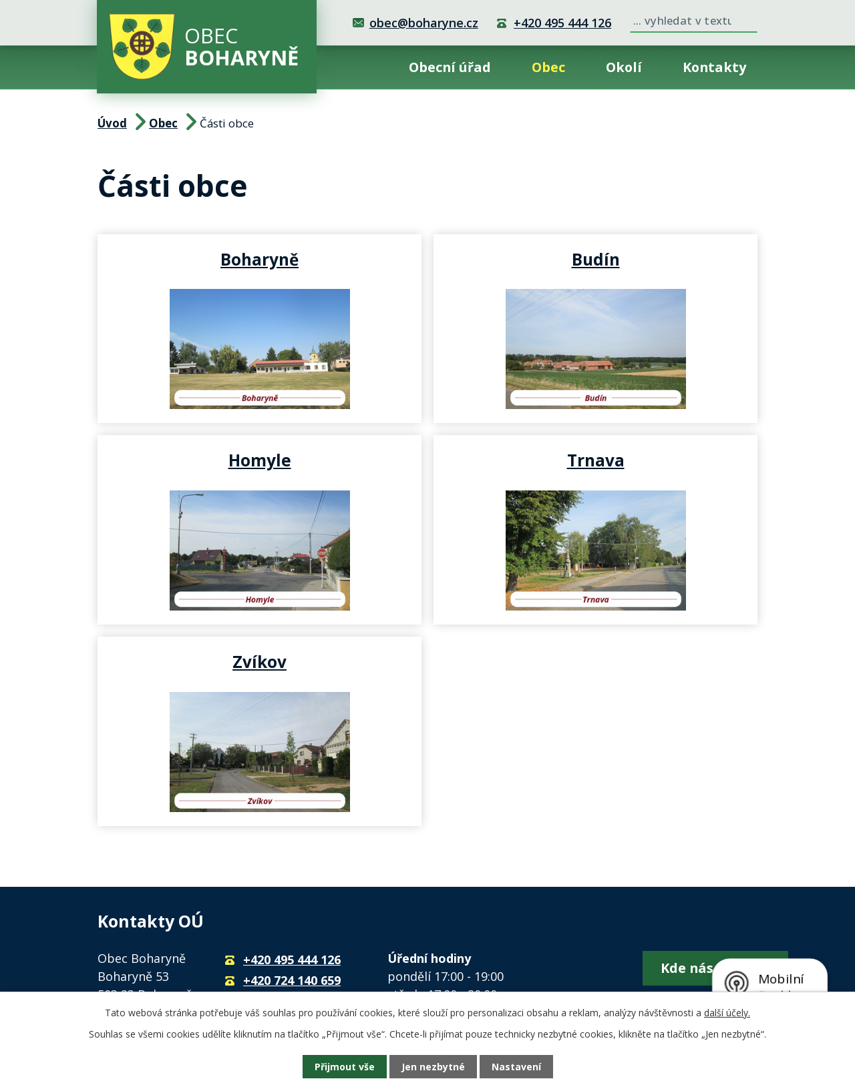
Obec (548, 67)
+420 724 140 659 (292, 980)
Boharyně (259, 259)
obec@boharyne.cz (423, 23)
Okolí (624, 67)
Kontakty (714, 67)
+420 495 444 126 (562, 23)
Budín (596, 259)
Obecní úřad (450, 67)
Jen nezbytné (433, 1066)
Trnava (596, 459)
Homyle (259, 459)
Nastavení (516, 1066)
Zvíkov (259, 661)
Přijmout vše (345, 1066)
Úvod (361, 67)
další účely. (727, 1012)
